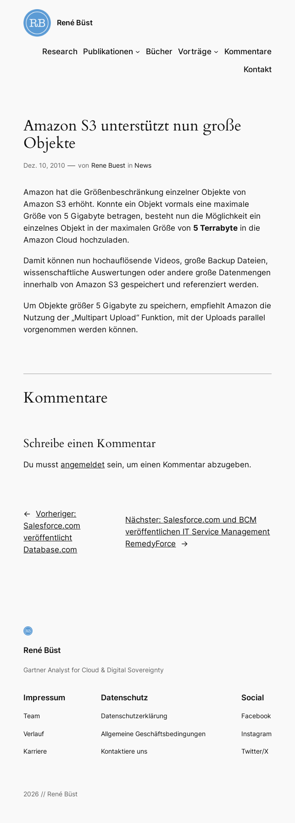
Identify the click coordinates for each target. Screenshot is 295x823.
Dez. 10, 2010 (44, 165)
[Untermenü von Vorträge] (216, 51)
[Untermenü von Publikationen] (137, 51)
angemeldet (83, 464)
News (142, 165)
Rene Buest (108, 165)
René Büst (75, 22)
